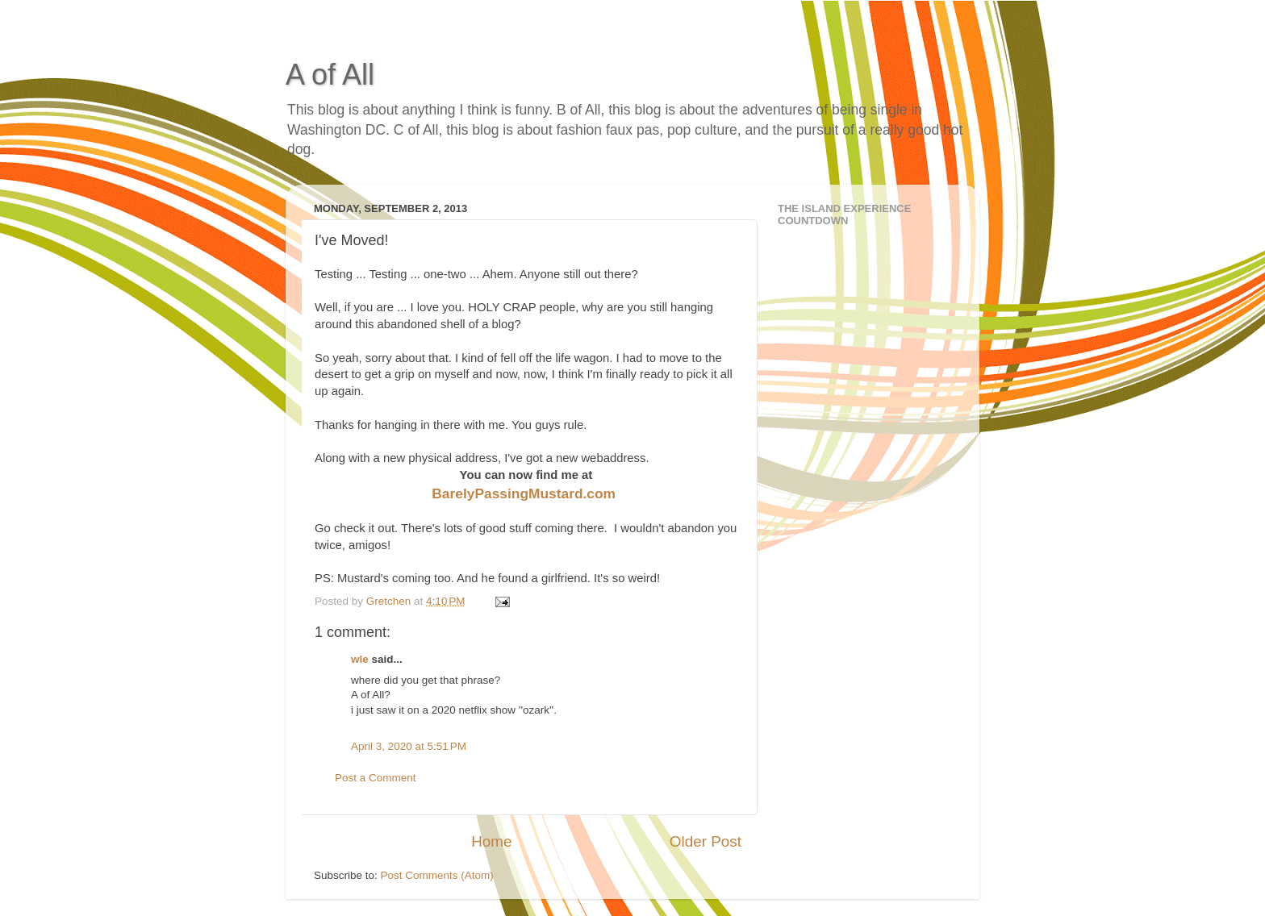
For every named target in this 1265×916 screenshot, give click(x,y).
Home (491, 841)
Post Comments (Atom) (437, 875)
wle (360, 659)
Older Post (705, 841)
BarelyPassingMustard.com (524, 493)
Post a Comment (375, 778)
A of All (330, 74)
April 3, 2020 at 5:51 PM (408, 746)
